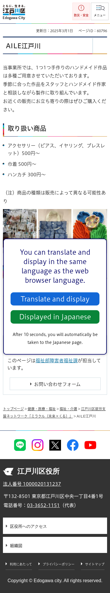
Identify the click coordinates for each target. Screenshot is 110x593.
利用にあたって (21, 564)
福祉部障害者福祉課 (56, 360)
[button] (100, 11)
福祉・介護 (68, 409)
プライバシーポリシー (59, 564)
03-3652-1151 (43, 505)
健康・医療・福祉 (42, 409)
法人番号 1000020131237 (32, 484)
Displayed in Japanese (55, 316)
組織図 (16, 546)
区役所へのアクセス (28, 526)
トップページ (13, 409)
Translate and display (55, 299)
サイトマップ (94, 564)
